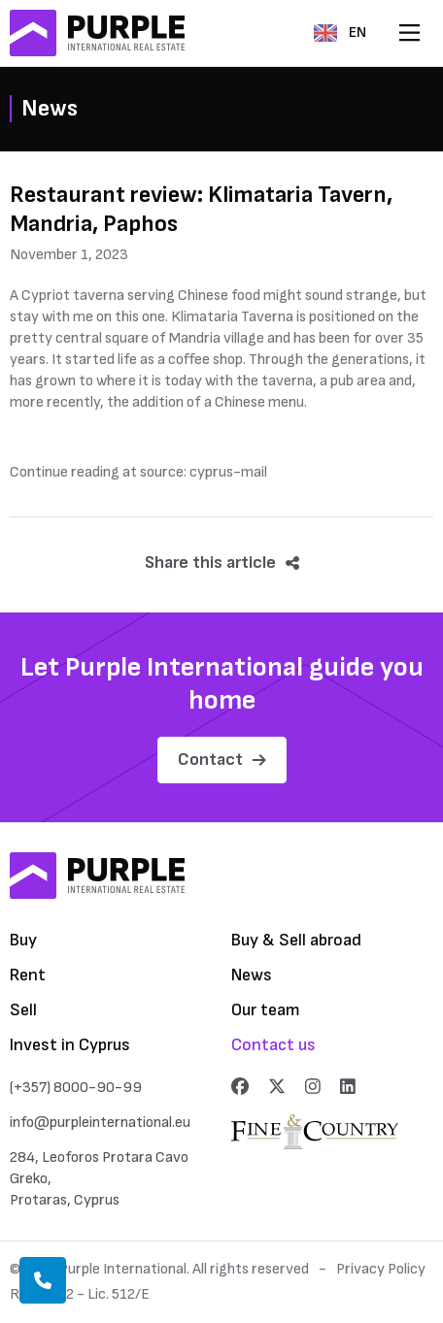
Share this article (222, 562)
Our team (265, 1010)
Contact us (273, 1045)
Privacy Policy (381, 1269)
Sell (23, 1010)
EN (340, 32)
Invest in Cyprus (70, 1045)
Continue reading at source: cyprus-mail (138, 472)
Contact (222, 759)
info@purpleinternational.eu (100, 1122)
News (251, 975)
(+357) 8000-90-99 (76, 1087)
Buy (23, 940)
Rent (28, 975)
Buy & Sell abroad (296, 940)
